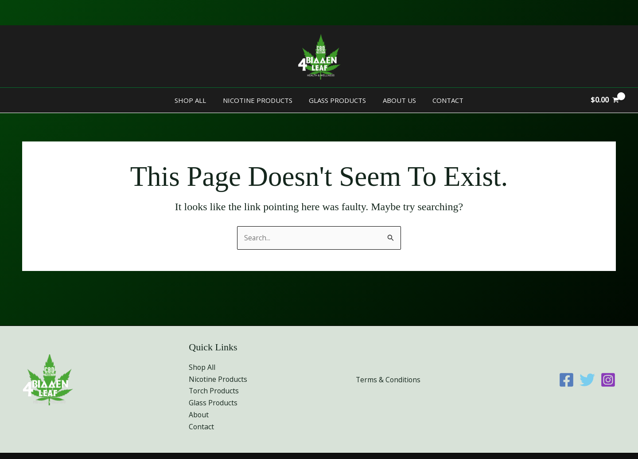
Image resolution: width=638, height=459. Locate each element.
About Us (395, 100)
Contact (441, 100)
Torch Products (214, 390)
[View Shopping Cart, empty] (604, 100)
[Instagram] (608, 379)
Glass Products (337, 100)
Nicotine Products (261, 100)
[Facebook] (566, 379)
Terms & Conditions (389, 379)
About (199, 415)
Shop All (197, 100)
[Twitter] (587, 379)
